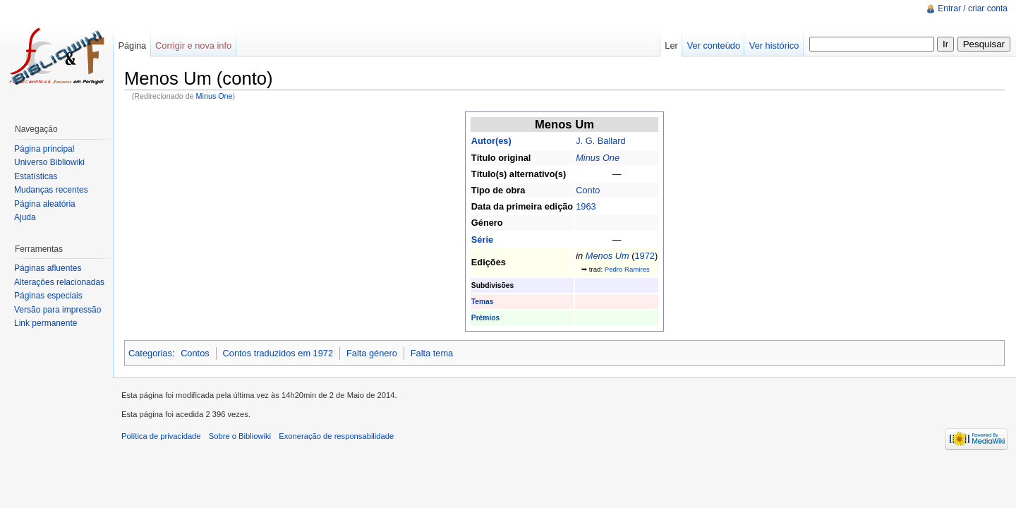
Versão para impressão (57, 310)
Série (482, 239)
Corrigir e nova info (193, 45)
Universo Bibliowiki (49, 162)
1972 (644, 255)
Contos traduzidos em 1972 (278, 353)
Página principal (44, 149)
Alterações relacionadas (59, 282)
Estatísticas (35, 176)
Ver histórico (774, 45)
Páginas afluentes (47, 268)
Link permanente (45, 323)
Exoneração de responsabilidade (336, 436)
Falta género (371, 353)
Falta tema (432, 353)
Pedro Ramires (627, 269)
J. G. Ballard (600, 140)
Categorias (150, 353)
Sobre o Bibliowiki (240, 436)
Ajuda (25, 217)
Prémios (485, 318)
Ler (671, 45)
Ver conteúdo (713, 45)
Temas (482, 302)
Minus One (214, 96)
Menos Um (607, 255)
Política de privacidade (161, 436)
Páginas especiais (48, 296)
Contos (195, 353)
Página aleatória (44, 204)
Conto (588, 190)
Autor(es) (491, 140)
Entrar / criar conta (973, 8)
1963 (585, 206)
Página (132, 45)
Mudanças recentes (51, 190)
